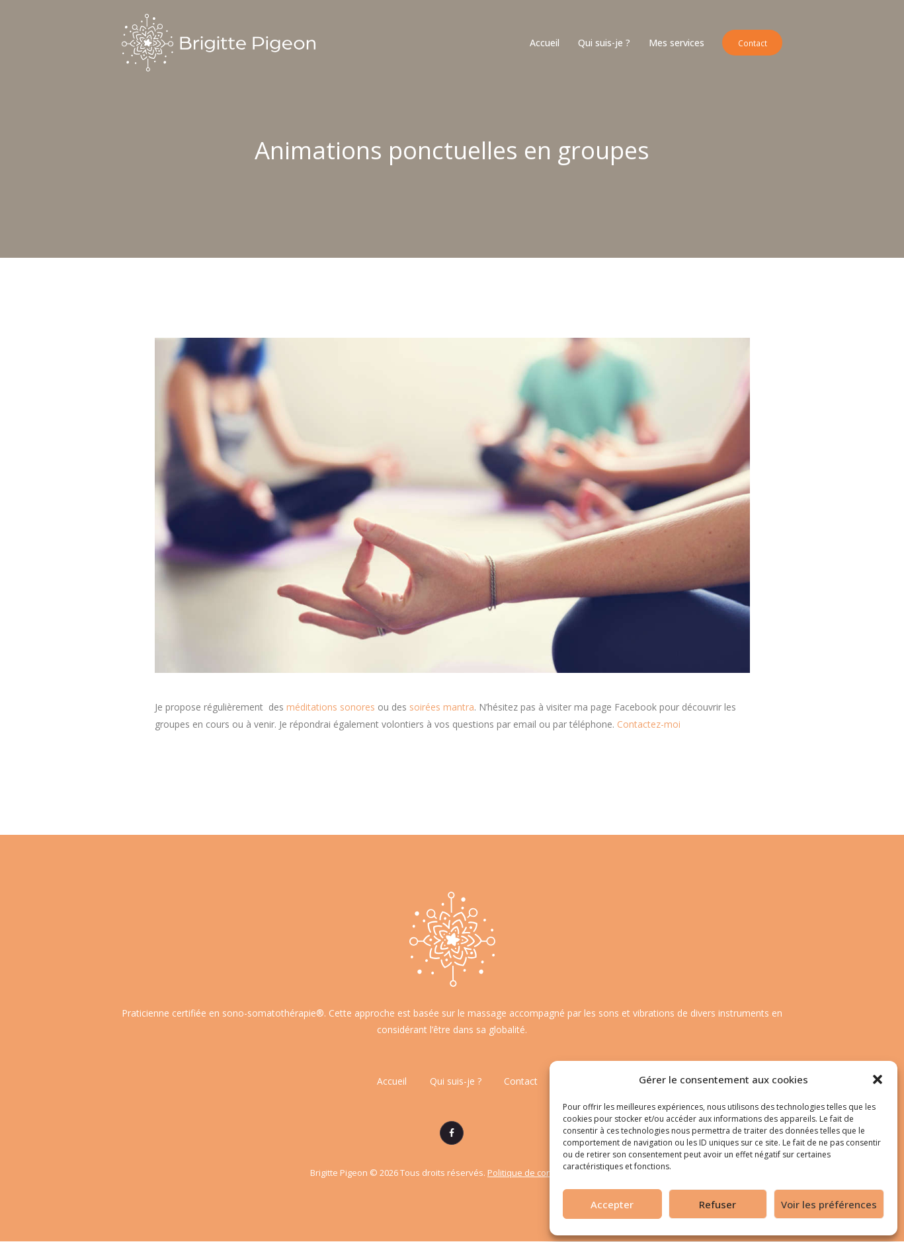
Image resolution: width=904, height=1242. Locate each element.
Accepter (612, 1204)
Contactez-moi (648, 724)
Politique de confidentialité (541, 1173)
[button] (877, 1079)
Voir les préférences (829, 1204)
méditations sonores (330, 707)
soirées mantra (441, 707)
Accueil (392, 1081)
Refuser (717, 1204)
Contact (521, 1081)
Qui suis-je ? (455, 1081)
